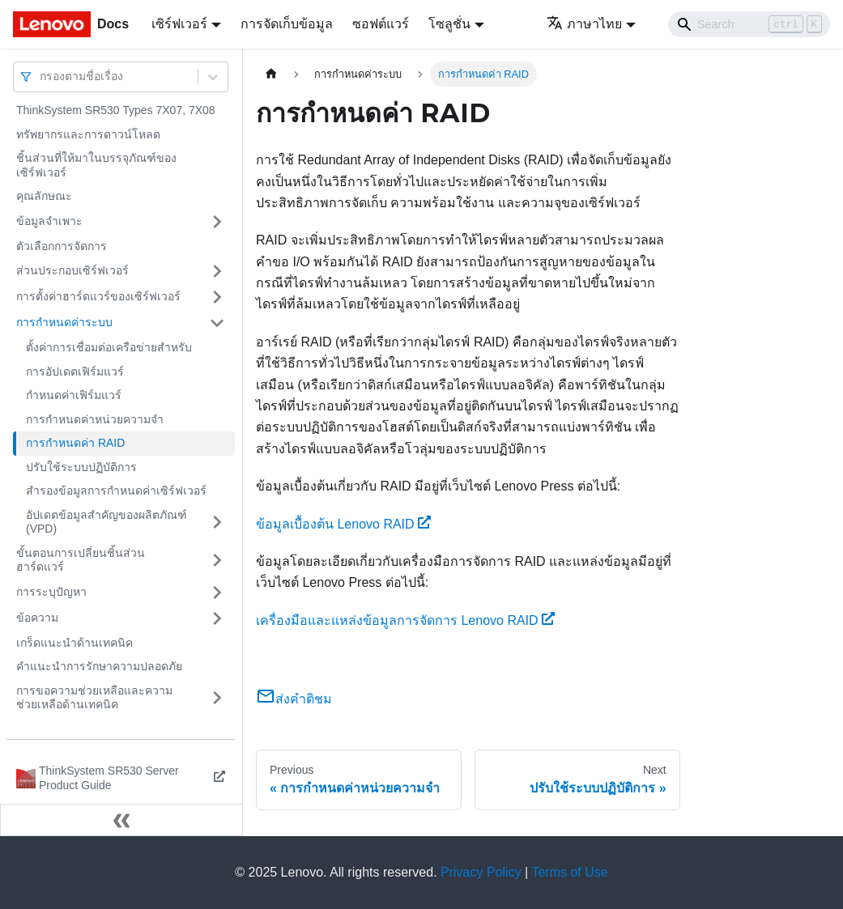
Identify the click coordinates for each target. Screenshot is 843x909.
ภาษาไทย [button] (584, 24)
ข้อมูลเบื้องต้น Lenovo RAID (343, 524)
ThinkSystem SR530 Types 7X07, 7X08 (115, 110)
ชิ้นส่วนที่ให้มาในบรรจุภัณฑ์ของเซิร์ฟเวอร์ (96, 165)
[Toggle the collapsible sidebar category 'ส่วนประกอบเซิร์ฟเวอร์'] (217, 271)
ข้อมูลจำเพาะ (49, 221)
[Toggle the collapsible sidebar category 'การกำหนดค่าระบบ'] (217, 323)
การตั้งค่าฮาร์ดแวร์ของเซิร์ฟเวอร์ (98, 296)
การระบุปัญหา (51, 591)
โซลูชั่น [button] (449, 24)
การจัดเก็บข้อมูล (287, 24)
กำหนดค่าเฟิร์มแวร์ (73, 395)
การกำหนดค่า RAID (75, 442)
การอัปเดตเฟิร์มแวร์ (75, 371)
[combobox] (41, 76)
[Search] (749, 24)
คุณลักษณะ (44, 195)
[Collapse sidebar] (121, 820)
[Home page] (271, 74)
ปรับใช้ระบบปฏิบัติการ (81, 467)
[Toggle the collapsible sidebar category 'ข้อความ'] (217, 618)
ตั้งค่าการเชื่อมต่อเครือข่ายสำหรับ (109, 347)
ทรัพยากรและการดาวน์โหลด (88, 134)
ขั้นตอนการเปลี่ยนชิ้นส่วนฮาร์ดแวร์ (80, 560)
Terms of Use (569, 872)
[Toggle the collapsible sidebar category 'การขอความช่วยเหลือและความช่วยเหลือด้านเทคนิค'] (217, 698)
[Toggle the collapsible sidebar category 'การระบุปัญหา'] (217, 592)
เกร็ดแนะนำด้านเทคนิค (74, 642)
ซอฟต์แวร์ (380, 24)
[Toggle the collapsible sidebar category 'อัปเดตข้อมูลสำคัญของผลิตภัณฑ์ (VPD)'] (217, 522)
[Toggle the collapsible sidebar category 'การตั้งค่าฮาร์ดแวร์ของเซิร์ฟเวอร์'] (217, 297)
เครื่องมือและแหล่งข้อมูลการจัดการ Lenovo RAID (405, 620)
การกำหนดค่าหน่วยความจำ (95, 419)
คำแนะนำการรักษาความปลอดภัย (99, 666)
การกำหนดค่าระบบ (64, 322)
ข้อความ (37, 617)
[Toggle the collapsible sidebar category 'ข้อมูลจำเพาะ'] (217, 222)
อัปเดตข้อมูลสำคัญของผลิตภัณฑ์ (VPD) (106, 522)
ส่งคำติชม (294, 699)
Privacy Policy (481, 872)
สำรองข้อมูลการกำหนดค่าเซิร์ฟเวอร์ (116, 490)
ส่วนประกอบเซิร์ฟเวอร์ (72, 270)
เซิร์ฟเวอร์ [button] (179, 24)
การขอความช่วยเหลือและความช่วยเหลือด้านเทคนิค (94, 697)
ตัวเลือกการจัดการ (61, 246)
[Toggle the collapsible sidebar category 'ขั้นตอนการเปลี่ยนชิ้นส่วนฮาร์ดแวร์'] (217, 561)
